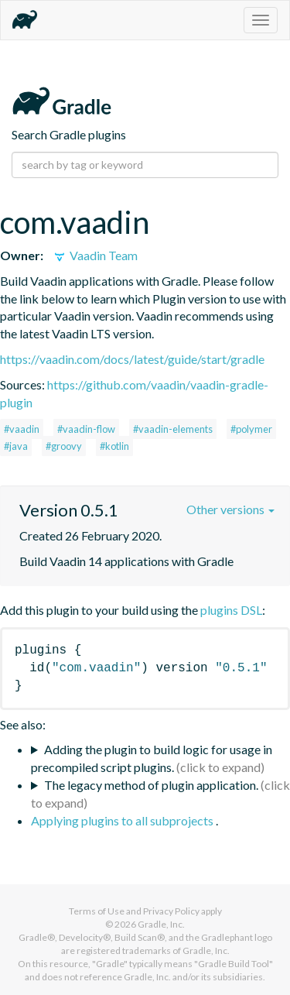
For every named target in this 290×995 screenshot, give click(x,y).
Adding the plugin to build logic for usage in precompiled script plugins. (151, 758)
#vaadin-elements (173, 429)
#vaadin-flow (86, 429)
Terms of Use (97, 911)
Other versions (230, 509)
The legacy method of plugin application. (151, 784)
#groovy (64, 446)
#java (16, 446)
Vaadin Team (95, 255)
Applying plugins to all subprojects (123, 820)
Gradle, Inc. (161, 924)
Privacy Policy (171, 911)
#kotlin (114, 446)
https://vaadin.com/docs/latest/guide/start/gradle (132, 359)
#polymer (251, 429)
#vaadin (21, 429)
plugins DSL (231, 609)
